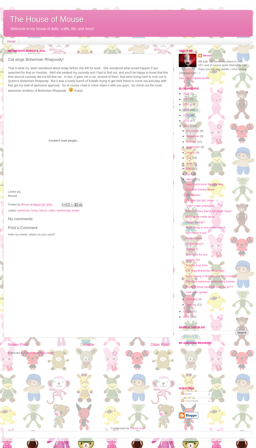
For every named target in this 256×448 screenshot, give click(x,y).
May (189, 168)
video (52, 210)
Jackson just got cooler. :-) (202, 200)
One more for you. (197, 254)
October (191, 141)
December (193, 131)
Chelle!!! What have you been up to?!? (209, 287)
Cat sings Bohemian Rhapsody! (205, 270)
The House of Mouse (47, 19)
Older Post (160, 344)
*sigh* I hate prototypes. (200, 205)
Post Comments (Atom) (39, 353)
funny (34, 210)
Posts (186, 394)
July (189, 157)
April (189, 174)
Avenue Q (192, 249)
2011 (186, 126)
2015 (186, 104)
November (193, 136)
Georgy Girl (193, 259)
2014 (186, 110)
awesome (24, 210)
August (191, 152)
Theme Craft (137, 428)
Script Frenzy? (194, 243)
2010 (186, 311)
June (189, 163)
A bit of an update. (197, 292)
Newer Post (18, 344)
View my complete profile (194, 78)
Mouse (207, 55)
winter (76, 210)
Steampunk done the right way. (205, 184)
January (191, 304)
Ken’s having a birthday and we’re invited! (211, 276)
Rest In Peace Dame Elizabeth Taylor (209, 211)
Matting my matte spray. (200, 216)
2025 (186, 93)
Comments (189, 401)
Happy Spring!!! (195, 222)
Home (11, 41)
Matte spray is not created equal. (206, 227)
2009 (186, 316)
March (43, 210)
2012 (186, 120)
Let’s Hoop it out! (196, 233)
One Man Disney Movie (200, 189)
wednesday (64, 210)
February (192, 299)
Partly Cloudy (194, 238)
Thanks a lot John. (197, 265)
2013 (186, 115)
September (193, 147)
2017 (186, 99)
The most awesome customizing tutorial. (210, 281)
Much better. (193, 195)
